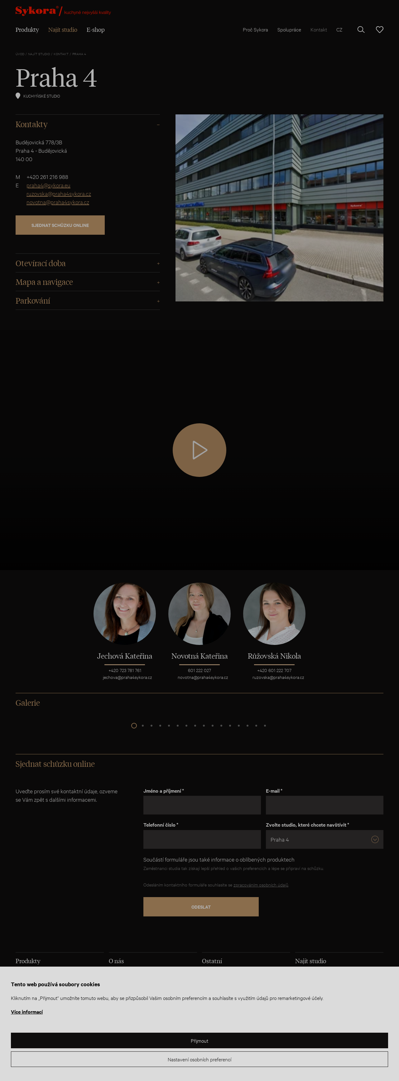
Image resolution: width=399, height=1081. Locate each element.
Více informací (27, 1011)
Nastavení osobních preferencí (199, 1059)
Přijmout (199, 1040)
